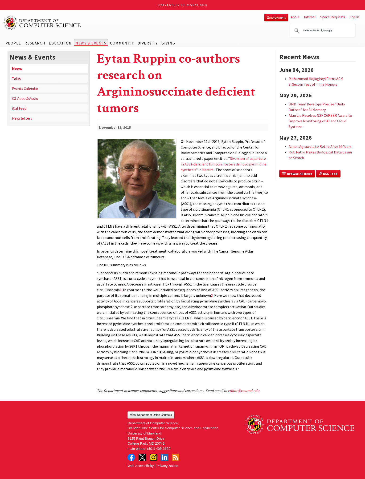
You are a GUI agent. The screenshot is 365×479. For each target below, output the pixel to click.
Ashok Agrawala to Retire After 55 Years (320, 146)
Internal (309, 17)
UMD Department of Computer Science (42, 23)
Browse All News (297, 174)
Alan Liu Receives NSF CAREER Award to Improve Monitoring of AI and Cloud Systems (320, 121)
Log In (354, 17)
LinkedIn (164, 457)
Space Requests (332, 17)
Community (122, 43)
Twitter (142, 457)
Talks (16, 78)
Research (35, 43)
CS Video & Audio (25, 98)
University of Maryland (182, 5)
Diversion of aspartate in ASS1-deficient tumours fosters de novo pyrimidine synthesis (223, 164)
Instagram (153, 457)
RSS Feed (328, 174)
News (17, 68)
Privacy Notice (167, 466)
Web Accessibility (140, 466)
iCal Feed (19, 108)
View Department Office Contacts (151, 415)
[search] (322, 30)
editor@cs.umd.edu (243, 390)
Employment (276, 17)
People (13, 43)
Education (60, 43)
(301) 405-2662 (158, 449)
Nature (207, 169)
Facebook (131, 457)
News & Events (91, 43)
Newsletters (22, 118)
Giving (168, 43)
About (295, 17)
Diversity (148, 43)
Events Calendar (25, 88)
